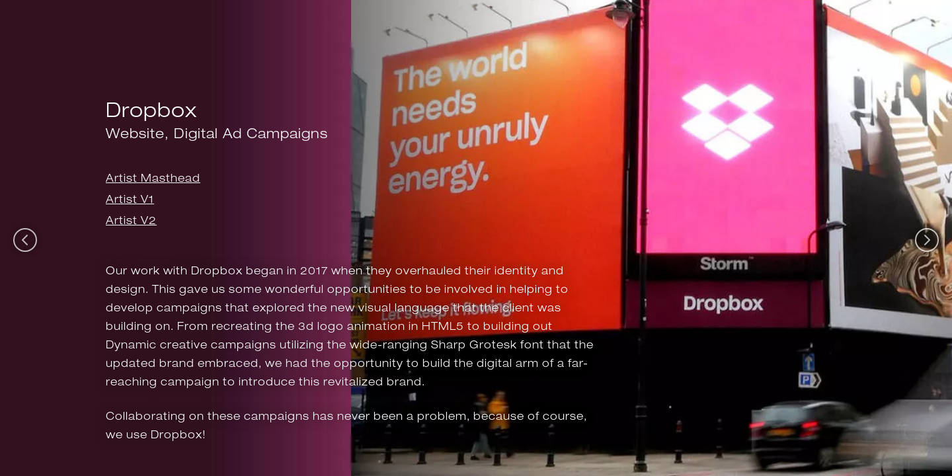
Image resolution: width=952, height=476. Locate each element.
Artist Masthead (153, 178)
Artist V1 (130, 199)
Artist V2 (131, 220)
